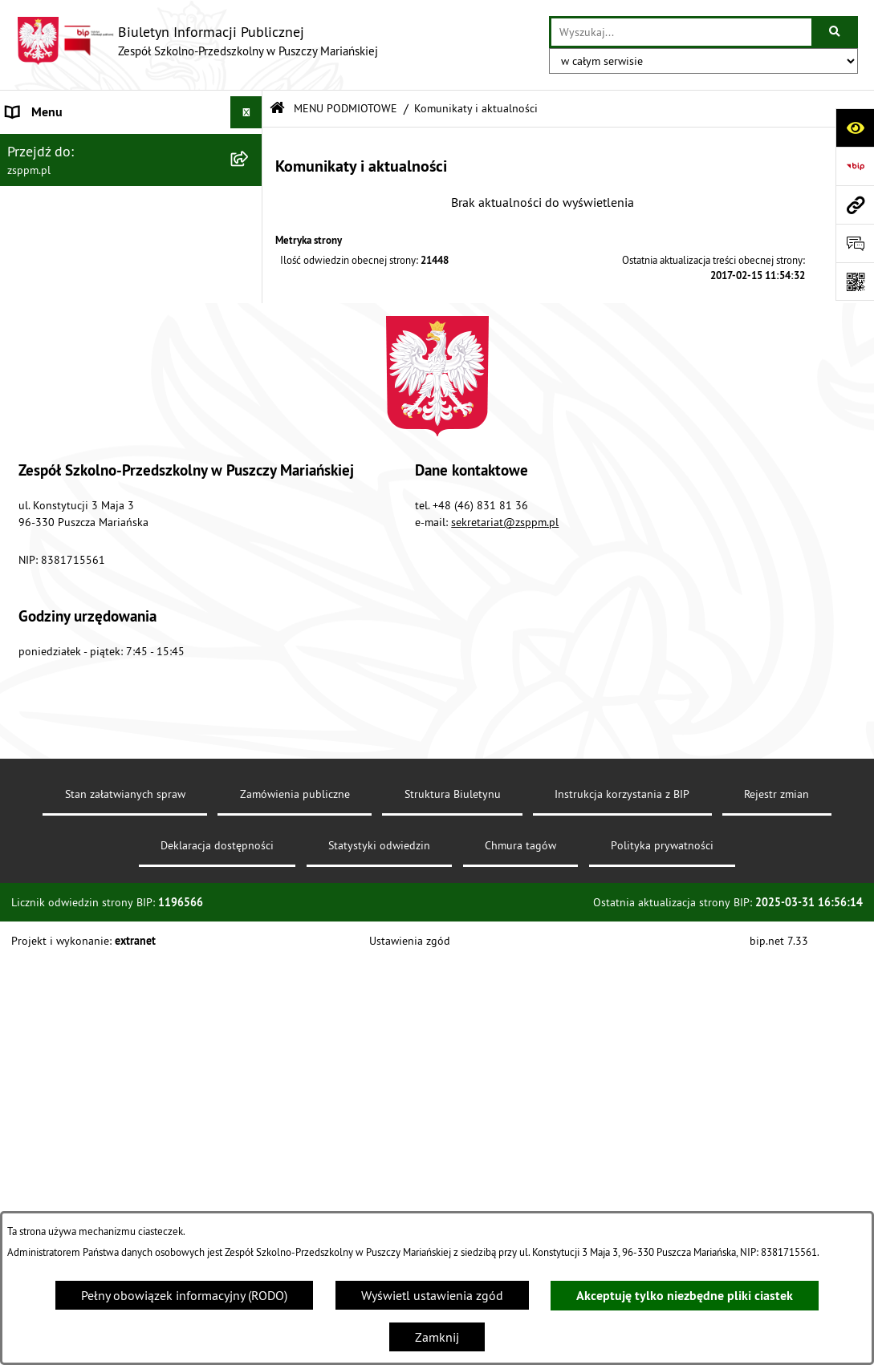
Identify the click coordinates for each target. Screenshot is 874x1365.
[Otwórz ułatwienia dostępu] (854, 127)
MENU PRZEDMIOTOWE (71, 503)
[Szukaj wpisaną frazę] (836, 32)
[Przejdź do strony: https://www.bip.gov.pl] (854, 166)
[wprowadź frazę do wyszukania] (681, 32)
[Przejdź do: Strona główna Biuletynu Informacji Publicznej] (277, 108)
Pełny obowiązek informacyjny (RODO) (184, 1295)
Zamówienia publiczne (295, 1199)
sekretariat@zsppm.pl (505, 927)
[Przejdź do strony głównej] (197, 41)
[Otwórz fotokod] (854, 281)
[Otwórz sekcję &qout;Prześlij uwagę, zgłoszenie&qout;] (854, 243)
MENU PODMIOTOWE (65, 144)
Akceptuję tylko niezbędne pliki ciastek (684, 1295)
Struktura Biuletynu (452, 1199)
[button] (249, 145)
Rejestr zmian (776, 1199)
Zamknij (437, 1337)
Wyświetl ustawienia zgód (432, 1295)
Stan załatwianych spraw (125, 1199)
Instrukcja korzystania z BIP (622, 1199)
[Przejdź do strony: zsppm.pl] (854, 204)
